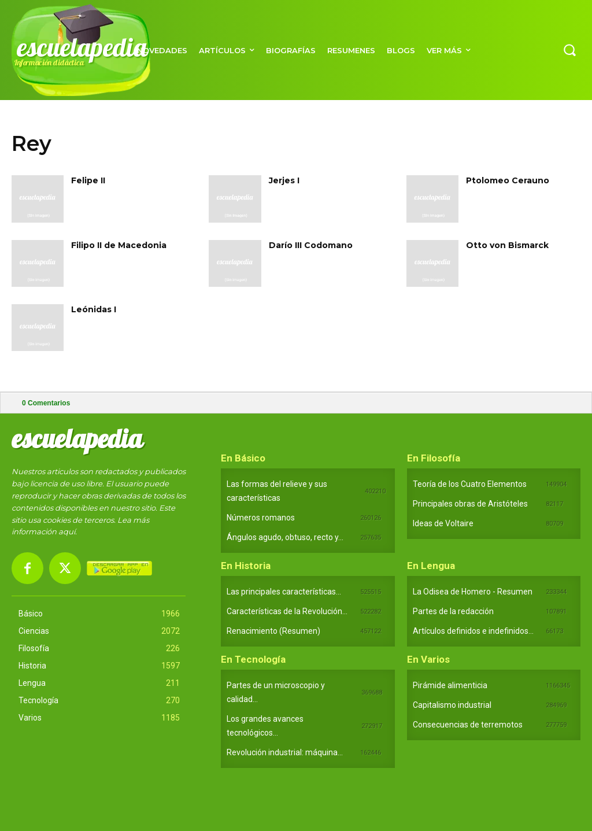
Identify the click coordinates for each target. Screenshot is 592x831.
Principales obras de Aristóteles (470, 503)
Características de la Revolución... (287, 611)
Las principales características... (284, 591)
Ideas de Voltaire (443, 523)
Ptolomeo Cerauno (507, 180)
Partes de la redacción (453, 611)
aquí (66, 531)
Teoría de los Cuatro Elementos (470, 484)
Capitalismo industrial (452, 705)
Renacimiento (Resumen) (273, 631)
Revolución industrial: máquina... (285, 752)
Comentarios (46, 403)
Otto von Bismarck (507, 245)
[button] (569, 50)
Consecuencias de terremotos (468, 724)
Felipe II (88, 180)
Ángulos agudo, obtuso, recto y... (285, 537)
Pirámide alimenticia (450, 685)
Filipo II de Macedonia (118, 245)
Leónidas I (93, 309)
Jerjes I (284, 180)
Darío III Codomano (311, 245)
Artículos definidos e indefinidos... (473, 631)
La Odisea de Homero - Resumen (472, 591)
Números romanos (261, 517)
